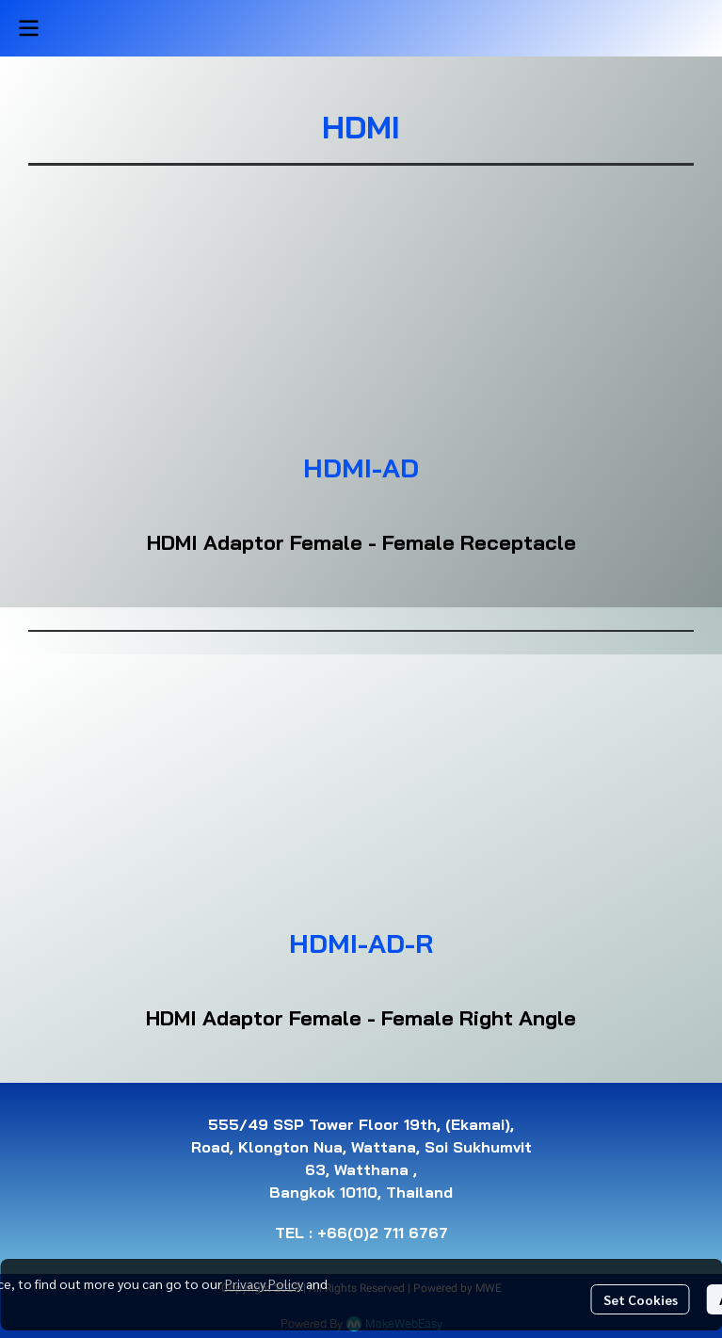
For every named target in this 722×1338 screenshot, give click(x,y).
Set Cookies (640, 1299)
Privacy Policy (264, 1283)
